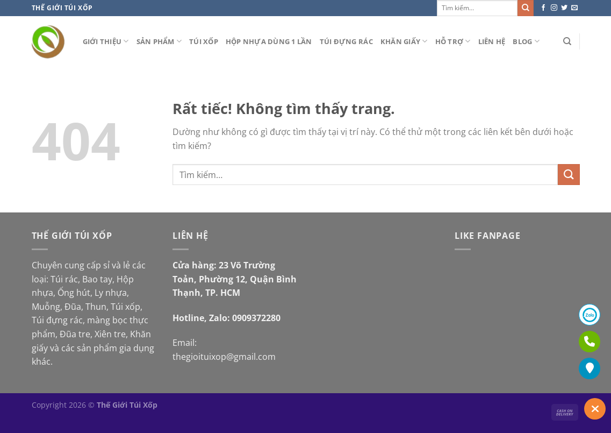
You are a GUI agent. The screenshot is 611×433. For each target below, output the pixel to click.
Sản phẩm (159, 41)
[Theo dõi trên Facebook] (543, 8)
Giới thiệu (106, 41)
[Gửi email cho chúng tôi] (574, 8)
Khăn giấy (404, 41)
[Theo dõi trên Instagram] (554, 8)
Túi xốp (203, 41)
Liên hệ (492, 41)
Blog (526, 41)
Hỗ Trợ (453, 41)
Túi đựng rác (346, 41)
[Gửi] (525, 8)
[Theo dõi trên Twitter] (564, 8)
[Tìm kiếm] (567, 41)
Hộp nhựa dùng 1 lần (269, 41)
